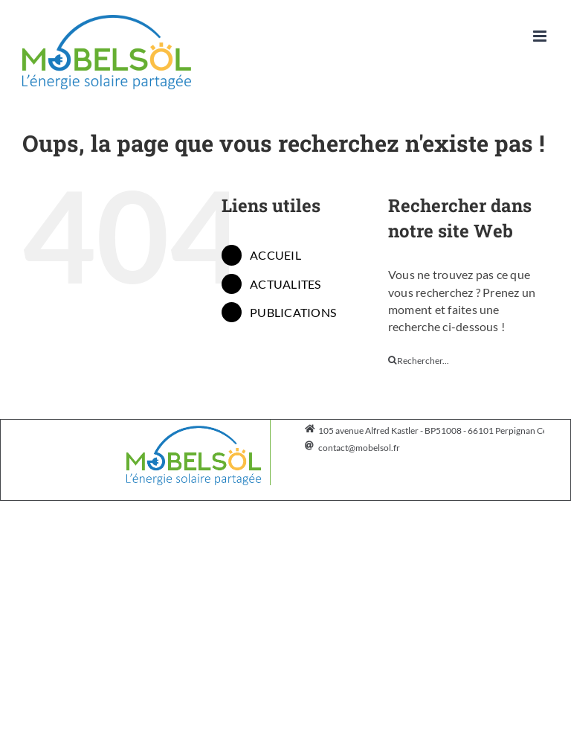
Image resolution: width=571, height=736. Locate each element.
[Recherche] (392, 360)
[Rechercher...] (468, 360)
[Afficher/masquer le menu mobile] (541, 36)
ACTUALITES (285, 284)
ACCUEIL (275, 255)
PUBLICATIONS (293, 312)
